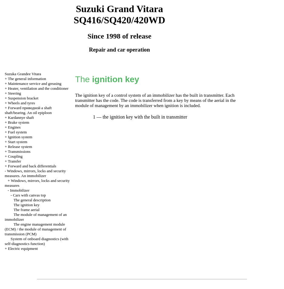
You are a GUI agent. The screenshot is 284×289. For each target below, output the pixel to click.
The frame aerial (27, 209)
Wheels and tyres (21, 103)
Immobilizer (19, 190)
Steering (14, 93)
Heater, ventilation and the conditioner (38, 88)
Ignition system (20, 137)
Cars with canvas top (29, 195)
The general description (32, 200)
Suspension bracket (23, 98)
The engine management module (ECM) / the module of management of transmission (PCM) (35, 229)
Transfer (14, 161)
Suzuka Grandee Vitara (23, 74)
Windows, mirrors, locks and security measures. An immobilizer (35, 173)
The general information (27, 78)
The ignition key (27, 205)
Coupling (15, 156)
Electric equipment (23, 248)
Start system (17, 141)
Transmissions (19, 151)
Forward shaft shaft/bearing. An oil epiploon (28, 110)
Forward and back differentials (32, 166)
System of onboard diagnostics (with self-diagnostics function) (36, 241)
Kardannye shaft (21, 117)
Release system (20, 146)
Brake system (18, 122)
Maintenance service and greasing (34, 83)
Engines (14, 127)
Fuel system (17, 132)
